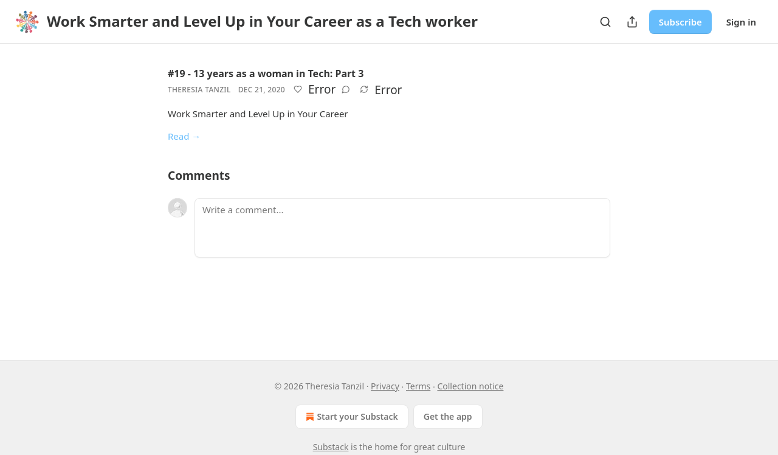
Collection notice (470, 386)
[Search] (605, 22)
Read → (184, 136)
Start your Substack (350, 416)
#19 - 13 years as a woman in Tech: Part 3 (265, 73)
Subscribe (680, 22)
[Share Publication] (632, 22)
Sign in (741, 22)
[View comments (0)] (346, 89)
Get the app (448, 416)
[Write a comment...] (402, 228)
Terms (418, 386)
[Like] (298, 89)
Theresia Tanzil (199, 89)
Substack (331, 447)
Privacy (385, 386)
